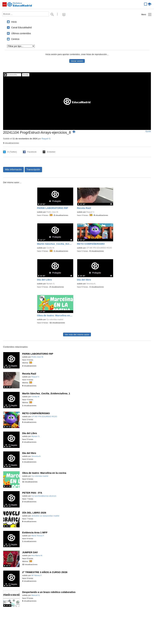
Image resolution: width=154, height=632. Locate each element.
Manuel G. (35, 595)
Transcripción (33, 169)
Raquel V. (90, 212)
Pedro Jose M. (52, 212)
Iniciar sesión (77, 61)
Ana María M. (37, 555)
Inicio (14, 22)
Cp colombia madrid (54, 319)
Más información (13, 169)
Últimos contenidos (21, 33)
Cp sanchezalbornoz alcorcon (43, 496)
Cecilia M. (50, 248)
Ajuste (148, 131)
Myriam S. (50, 284)
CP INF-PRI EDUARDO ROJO (99, 248)
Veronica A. (91, 284)
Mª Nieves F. (36, 575)
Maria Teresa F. (37, 536)
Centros (15, 39)
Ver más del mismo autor (77, 334)
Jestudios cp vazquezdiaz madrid (45, 516)
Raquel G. (46, 138)
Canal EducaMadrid (21, 27)
